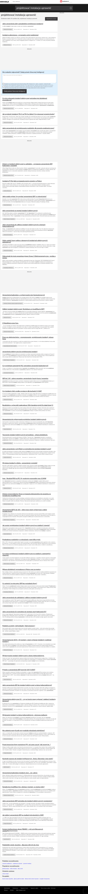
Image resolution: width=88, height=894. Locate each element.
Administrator (7, 888)
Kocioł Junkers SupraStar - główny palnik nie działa (13, 878)
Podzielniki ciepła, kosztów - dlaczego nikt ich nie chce (20, 845)
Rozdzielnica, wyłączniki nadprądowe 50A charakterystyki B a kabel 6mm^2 (27, 405)
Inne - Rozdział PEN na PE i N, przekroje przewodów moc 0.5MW (24, 478)
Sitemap (6, 890)
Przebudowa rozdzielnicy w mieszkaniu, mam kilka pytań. (21, 539)
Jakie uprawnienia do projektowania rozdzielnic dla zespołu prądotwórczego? (28, 128)
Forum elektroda (16, 1)
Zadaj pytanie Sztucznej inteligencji (14, 91)
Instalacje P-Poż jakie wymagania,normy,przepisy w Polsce (22, 181)
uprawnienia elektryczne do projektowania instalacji (19, 351)
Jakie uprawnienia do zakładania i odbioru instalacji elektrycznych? (24, 597)
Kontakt (12, 890)
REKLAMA (70, 2)
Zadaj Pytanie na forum (51, 18)
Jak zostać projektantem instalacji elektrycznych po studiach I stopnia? (26, 525)
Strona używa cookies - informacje (48, 888)
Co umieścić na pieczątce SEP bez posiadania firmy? (19, 583)
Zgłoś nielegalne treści (20, 890)
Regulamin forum (24, 888)
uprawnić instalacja (27, 863)
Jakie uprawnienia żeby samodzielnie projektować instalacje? (22, 24)
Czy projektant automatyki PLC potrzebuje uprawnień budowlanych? (25, 365)
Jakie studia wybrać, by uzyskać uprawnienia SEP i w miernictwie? (24, 196)
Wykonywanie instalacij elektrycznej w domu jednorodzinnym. (23, 655)
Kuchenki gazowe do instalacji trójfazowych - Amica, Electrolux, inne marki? (27, 758)
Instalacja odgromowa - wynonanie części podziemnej (20, 35)
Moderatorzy (15, 888)
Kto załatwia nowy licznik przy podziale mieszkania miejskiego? (23, 730)
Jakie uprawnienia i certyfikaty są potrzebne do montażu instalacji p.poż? (26, 449)
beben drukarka (13, 868)
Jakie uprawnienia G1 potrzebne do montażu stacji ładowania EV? (24, 611)
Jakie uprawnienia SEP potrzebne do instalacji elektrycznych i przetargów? (27, 801)
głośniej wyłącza (5, 868)
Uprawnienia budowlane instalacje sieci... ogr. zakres (19, 773)
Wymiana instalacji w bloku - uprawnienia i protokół (19, 463)
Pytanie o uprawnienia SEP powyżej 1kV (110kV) (18, 669)
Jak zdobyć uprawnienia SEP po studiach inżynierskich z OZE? (23, 815)
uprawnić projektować (7, 863)
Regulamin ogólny (34, 888)
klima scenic (20, 868)
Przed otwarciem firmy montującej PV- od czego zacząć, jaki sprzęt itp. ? (26, 744)
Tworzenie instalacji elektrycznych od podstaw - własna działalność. (25, 435)
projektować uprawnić (17, 863)
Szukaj (71, 8)
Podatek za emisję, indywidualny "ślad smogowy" (18, 626)
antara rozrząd (5, 873)
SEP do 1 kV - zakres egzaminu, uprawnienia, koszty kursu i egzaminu (25, 378)
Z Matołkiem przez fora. (10, 323)
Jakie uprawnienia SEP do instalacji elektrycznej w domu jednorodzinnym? (27, 685)
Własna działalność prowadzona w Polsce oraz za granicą (21, 569)
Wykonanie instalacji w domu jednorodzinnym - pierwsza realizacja (24, 715)
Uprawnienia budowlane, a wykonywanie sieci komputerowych (23, 295)
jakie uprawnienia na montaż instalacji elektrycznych (20, 210)
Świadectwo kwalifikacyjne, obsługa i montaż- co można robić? (23, 787)
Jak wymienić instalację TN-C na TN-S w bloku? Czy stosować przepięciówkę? (28, 114)
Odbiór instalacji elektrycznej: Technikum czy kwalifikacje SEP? (23, 309)
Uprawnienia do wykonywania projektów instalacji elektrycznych (24, 419)
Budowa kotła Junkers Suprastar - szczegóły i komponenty (37, 878)
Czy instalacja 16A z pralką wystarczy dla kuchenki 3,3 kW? (22, 391)
